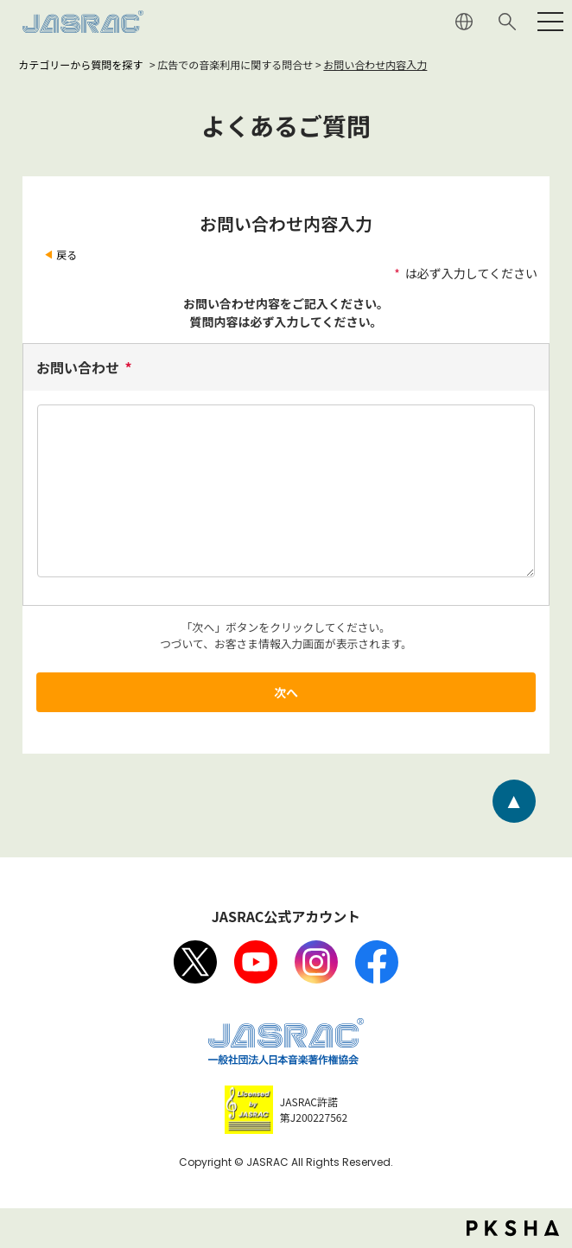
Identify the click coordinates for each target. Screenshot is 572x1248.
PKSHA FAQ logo (513, 1228)
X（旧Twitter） (195, 962)
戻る (66, 254)
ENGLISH (464, 21)
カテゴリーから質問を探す (80, 64)
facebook (376, 962)
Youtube (255, 962)
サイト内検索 (507, 21)
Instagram (316, 962)
